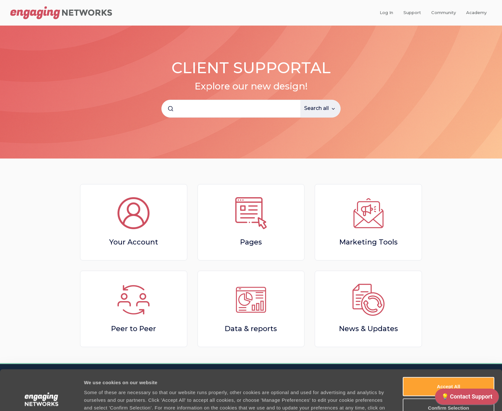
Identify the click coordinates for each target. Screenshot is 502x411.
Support (412, 12)
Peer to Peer (133, 328)
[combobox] (231, 108)
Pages (251, 242)
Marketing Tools (368, 242)
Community (443, 12)
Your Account (133, 242)
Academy (476, 12)
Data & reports (251, 328)
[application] (467, 398)
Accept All (448, 348)
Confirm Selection (448, 370)
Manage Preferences (344, 398)
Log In (386, 12)
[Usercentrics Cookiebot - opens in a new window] (41, 398)
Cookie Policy (109, 377)
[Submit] (171, 109)
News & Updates (368, 328)
